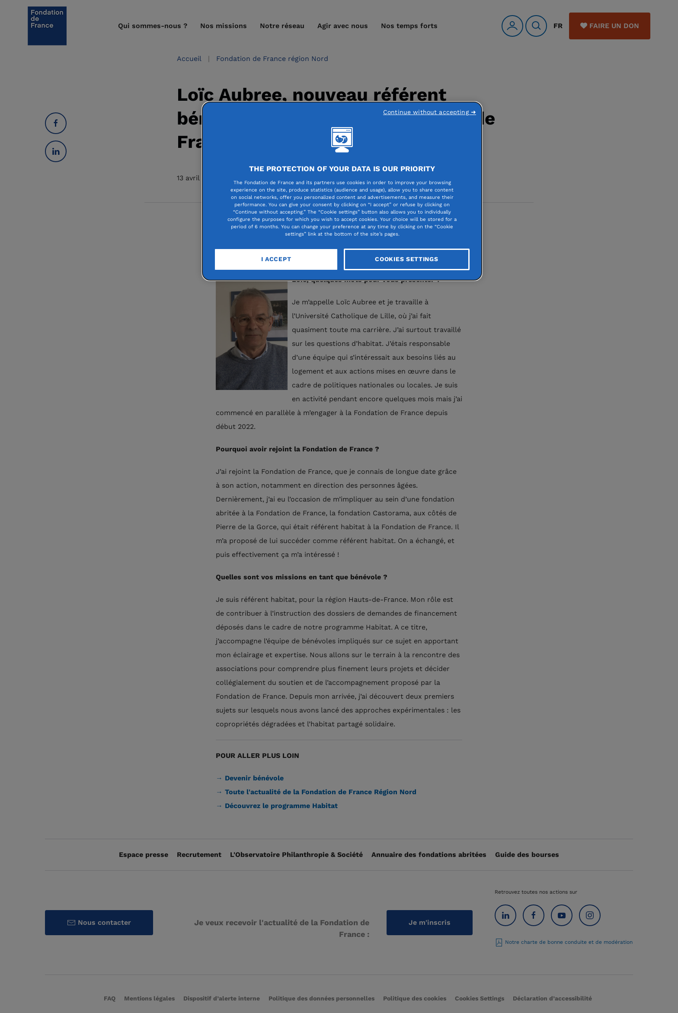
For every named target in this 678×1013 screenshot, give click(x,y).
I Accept (276, 259)
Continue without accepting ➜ (429, 112)
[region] (342, 191)
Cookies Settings (406, 259)
